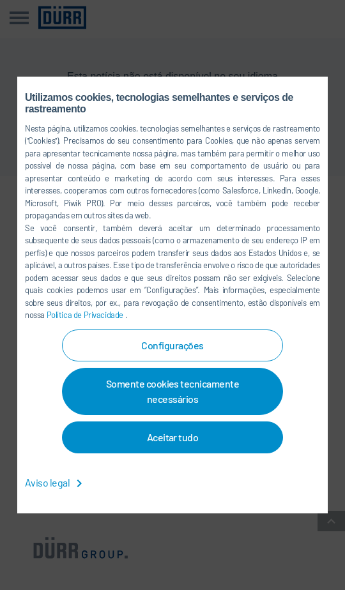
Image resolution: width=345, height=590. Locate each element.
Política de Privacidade (86, 315)
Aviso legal (56, 482)
